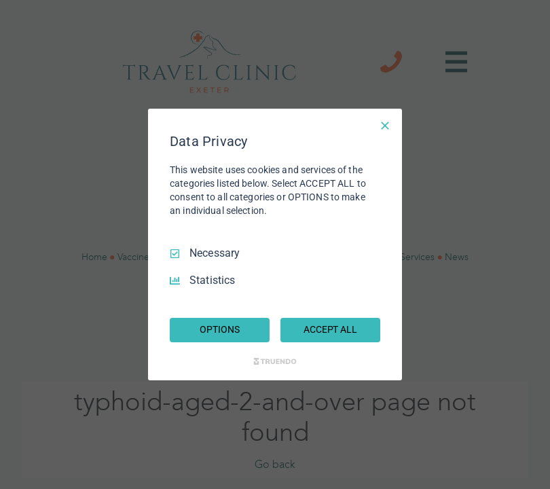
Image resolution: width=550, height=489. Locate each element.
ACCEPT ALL (330, 329)
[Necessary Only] (385, 126)
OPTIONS (219, 329)
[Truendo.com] (275, 361)
